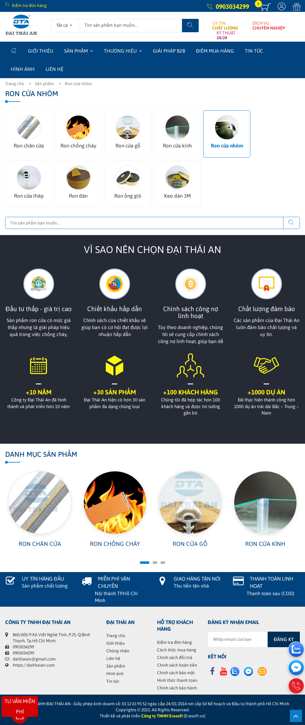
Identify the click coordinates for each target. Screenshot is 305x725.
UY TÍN (225, 25)
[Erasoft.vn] (194, 715)
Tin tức (254, 51)
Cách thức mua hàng (176, 649)
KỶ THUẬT (226, 35)
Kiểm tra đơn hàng (29, 5)
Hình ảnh (23, 69)
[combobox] (65, 23)
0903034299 (232, 6)
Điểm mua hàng (215, 51)
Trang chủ (14, 83)
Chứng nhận (117, 650)
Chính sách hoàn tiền (177, 665)
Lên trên (296, 716)
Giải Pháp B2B (169, 51)
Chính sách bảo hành (177, 687)
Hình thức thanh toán (177, 680)
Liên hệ (54, 69)
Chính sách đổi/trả (174, 657)
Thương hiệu (120, 51)
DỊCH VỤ (268, 25)
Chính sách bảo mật (176, 672)
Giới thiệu (40, 51)
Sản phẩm (76, 51)
